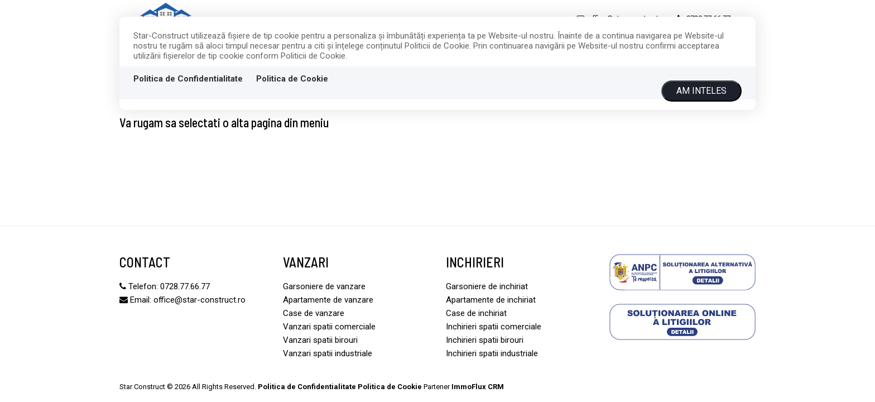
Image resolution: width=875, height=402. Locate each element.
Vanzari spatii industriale (327, 353)
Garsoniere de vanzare (324, 286)
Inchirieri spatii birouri (484, 340)
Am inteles (701, 90)
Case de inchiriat (476, 313)
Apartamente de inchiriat (491, 300)
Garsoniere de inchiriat (487, 286)
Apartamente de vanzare (328, 300)
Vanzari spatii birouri (320, 340)
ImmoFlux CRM (477, 386)
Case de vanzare (313, 313)
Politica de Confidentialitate (188, 79)
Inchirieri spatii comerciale (493, 327)
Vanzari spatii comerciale (329, 327)
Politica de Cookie (292, 79)
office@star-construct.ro (199, 300)
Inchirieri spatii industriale (492, 353)
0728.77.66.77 (185, 286)
